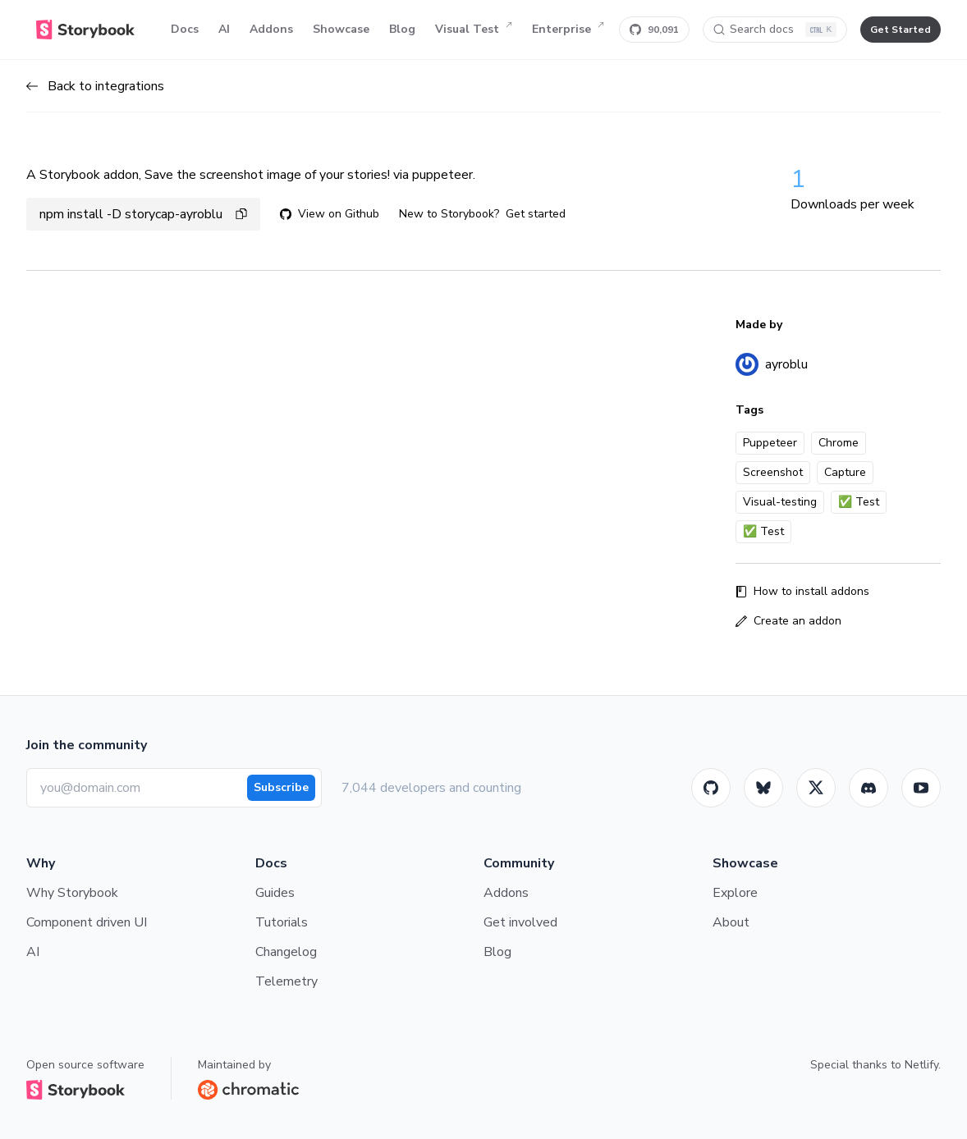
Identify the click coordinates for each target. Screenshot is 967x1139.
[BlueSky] (763, 787)
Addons (271, 29)
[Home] (85, 29)
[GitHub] (711, 787)
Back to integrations (95, 86)
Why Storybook (72, 893)
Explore (735, 893)
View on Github (329, 214)
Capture (845, 472)
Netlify (921, 1065)
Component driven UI (86, 922)
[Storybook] (868, 787)
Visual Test (473, 29)
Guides (275, 893)
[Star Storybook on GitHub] (654, 29)
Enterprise (568, 29)
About (731, 922)
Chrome (838, 443)
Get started (536, 214)
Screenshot (773, 472)
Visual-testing (780, 502)
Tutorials (281, 922)
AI (224, 29)
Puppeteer (770, 443)
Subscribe (281, 787)
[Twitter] (816, 787)
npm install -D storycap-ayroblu (143, 214)
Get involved (520, 922)
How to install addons (802, 591)
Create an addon (788, 621)
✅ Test (858, 502)
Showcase (341, 29)
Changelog (286, 952)
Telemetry (286, 981)
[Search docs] (775, 29)
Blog (402, 29)
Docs (185, 29)
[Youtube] (921, 787)
